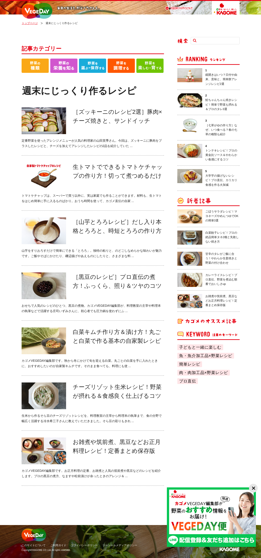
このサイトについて (34, 545)
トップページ (30, 23)
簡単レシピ (189, 364)
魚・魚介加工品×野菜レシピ (206, 356)
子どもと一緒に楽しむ (200, 347)
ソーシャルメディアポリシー (120, 545)
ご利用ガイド (58, 545)
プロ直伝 (187, 381)
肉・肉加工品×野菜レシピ (203, 372)
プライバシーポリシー (84, 545)
